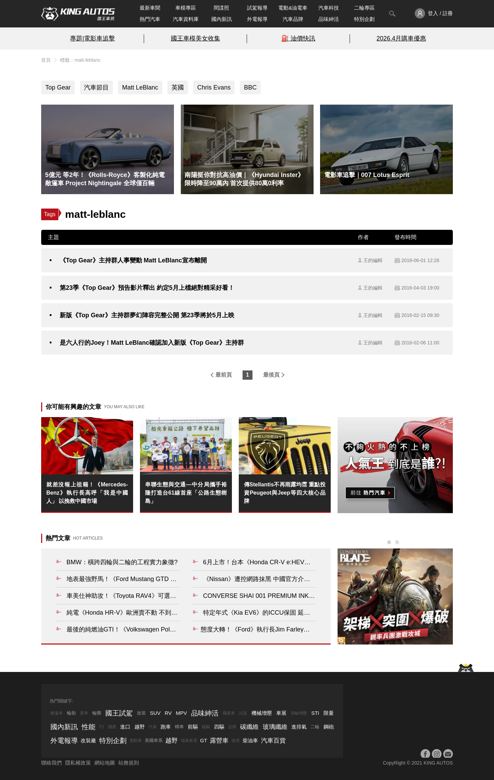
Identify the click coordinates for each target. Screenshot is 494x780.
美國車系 (154, 740)
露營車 (219, 740)
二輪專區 (364, 8)
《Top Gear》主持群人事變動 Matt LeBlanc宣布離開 (133, 260)
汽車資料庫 (186, 19)
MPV (181, 713)
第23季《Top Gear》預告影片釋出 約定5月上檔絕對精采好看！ (147, 287)
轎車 (179, 726)
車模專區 (185, 8)
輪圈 (96, 713)
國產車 (229, 713)
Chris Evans (214, 87)
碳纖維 (249, 726)
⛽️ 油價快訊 (298, 38)
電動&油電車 (292, 8)
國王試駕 (119, 713)
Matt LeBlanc (140, 87)
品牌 (232, 726)
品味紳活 (328, 19)
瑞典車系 (189, 740)
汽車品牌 (293, 19)
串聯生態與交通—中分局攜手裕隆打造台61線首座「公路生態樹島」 (186, 493)
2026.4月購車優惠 (401, 38)
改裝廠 (88, 740)
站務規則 (128, 763)
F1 (101, 726)
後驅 (206, 726)
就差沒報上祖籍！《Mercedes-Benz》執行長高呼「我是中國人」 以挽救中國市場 (87, 493)
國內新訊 (221, 19)
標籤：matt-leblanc (80, 60)
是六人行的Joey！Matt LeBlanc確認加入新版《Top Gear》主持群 (152, 342)
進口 (125, 727)
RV (168, 713)
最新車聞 (150, 8)
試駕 (243, 713)
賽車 (84, 713)
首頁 (46, 60)
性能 (88, 727)
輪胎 (71, 713)
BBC (250, 87)
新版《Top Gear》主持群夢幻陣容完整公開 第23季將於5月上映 (147, 315)
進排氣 (299, 727)
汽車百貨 (273, 740)
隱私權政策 (78, 763)
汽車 (153, 726)
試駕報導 (257, 8)
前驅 (193, 727)
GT (203, 740)
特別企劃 (364, 19)
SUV (155, 713)
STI (315, 713)
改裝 (141, 713)
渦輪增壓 (299, 713)
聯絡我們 (51, 763)
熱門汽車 (150, 19)
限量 (329, 713)
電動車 (135, 740)
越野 (139, 727)
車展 (281, 713)
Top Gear (58, 87)
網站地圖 (104, 763)
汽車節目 (96, 87)
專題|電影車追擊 (92, 38)
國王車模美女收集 (195, 38)
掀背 (236, 740)
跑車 (166, 727)
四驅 (219, 727)
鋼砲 (329, 727)
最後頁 (271, 375)
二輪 (314, 726)
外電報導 (257, 19)
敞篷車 (56, 713)
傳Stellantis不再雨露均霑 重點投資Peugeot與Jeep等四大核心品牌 (285, 493)
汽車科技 (328, 8)
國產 (112, 726)
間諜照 (221, 8)
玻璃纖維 (275, 726)
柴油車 (250, 740)
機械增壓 (261, 713)
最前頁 (223, 375)
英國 (178, 87)
